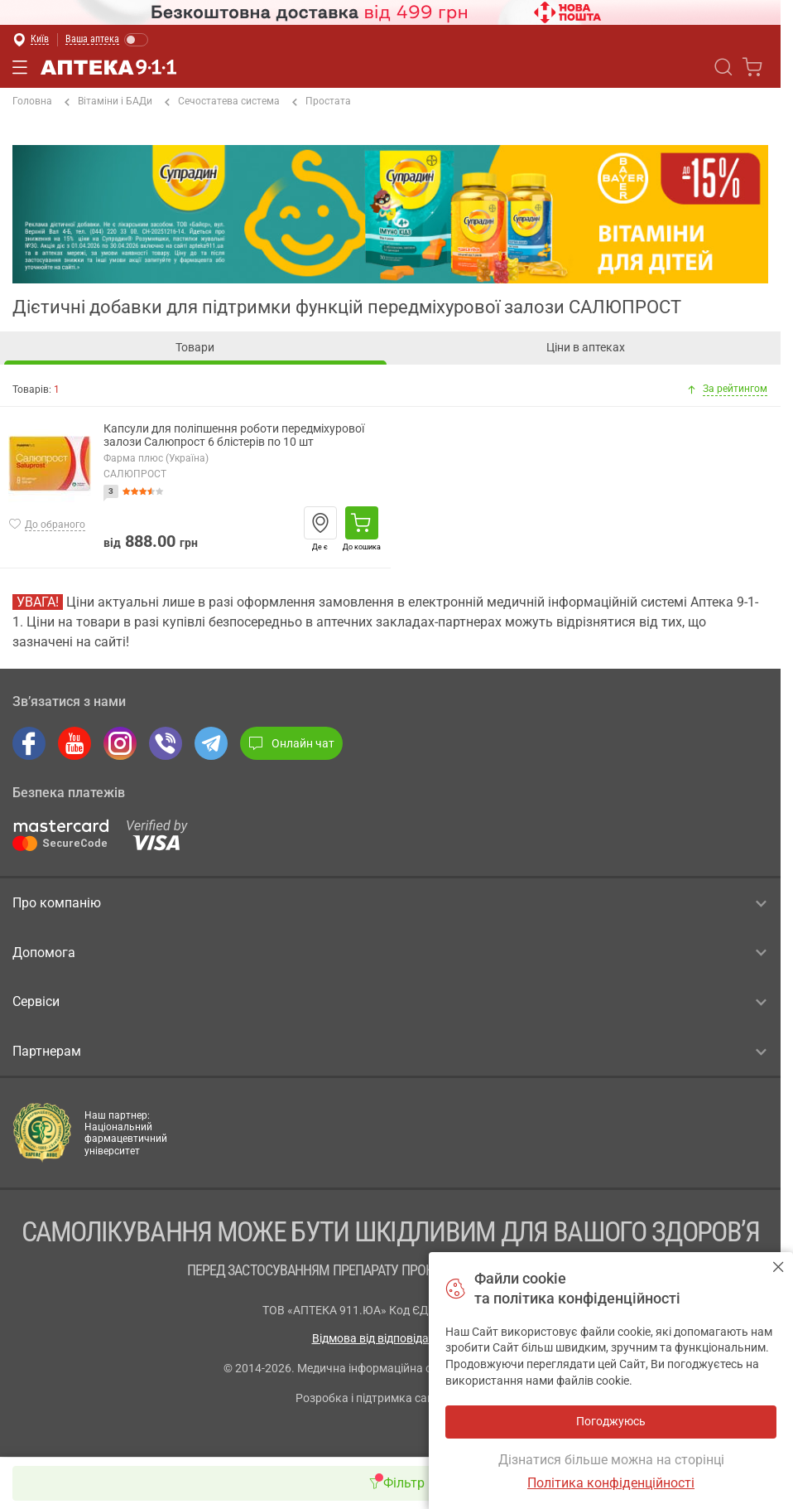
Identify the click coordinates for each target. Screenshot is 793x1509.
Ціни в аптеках (585, 347)
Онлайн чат (291, 743)
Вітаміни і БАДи (108, 102)
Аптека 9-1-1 (108, 67)
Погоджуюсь (778, 1266)
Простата (321, 102)
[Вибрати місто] (30, 40)
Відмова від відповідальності (390, 1338)
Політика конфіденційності (610, 1483)
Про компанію (389, 903)
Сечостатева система (222, 102)
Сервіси (389, 1002)
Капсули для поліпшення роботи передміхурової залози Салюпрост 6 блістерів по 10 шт (233, 435)
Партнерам (389, 1051)
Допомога (389, 952)
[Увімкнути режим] (107, 40)
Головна (32, 101)
